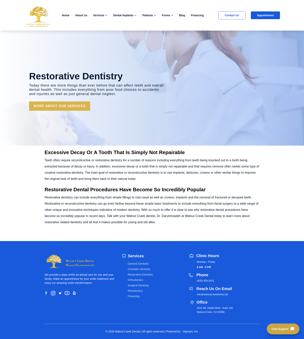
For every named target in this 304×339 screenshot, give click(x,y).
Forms (166, 15)
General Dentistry (138, 263)
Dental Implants (123, 15)
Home (65, 15)
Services (98, 15)
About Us (81, 15)
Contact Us (232, 15)
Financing (197, 15)
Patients (147, 15)
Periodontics (135, 290)
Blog (182, 15)
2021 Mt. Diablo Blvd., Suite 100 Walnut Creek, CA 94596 (215, 309)
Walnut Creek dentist (140, 216)
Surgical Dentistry (138, 285)
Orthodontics (135, 279)
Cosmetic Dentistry (139, 269)
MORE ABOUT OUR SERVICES (60, 106)
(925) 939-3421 (205, 280)
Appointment (265, 15)
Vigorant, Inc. (191, 331)
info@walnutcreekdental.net (212, 294)
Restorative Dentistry (140, 274)
